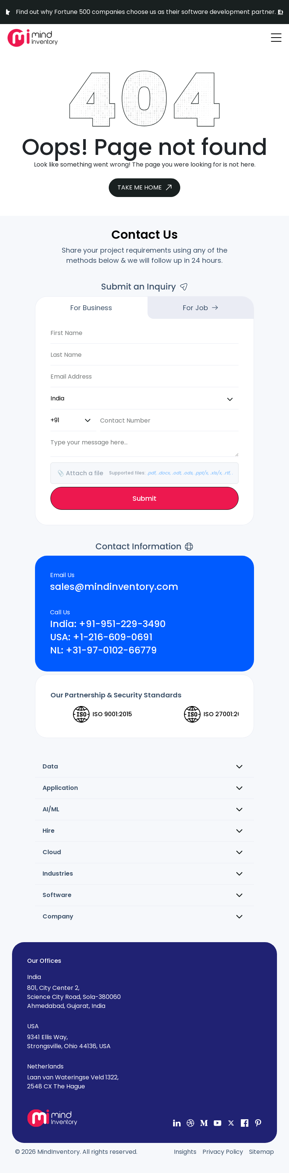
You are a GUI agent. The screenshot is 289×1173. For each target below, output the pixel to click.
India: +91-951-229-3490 (108, 624)
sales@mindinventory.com (114, 587)
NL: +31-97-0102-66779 (103, 650)
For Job (201, 307)
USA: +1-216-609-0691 (101, 637)
